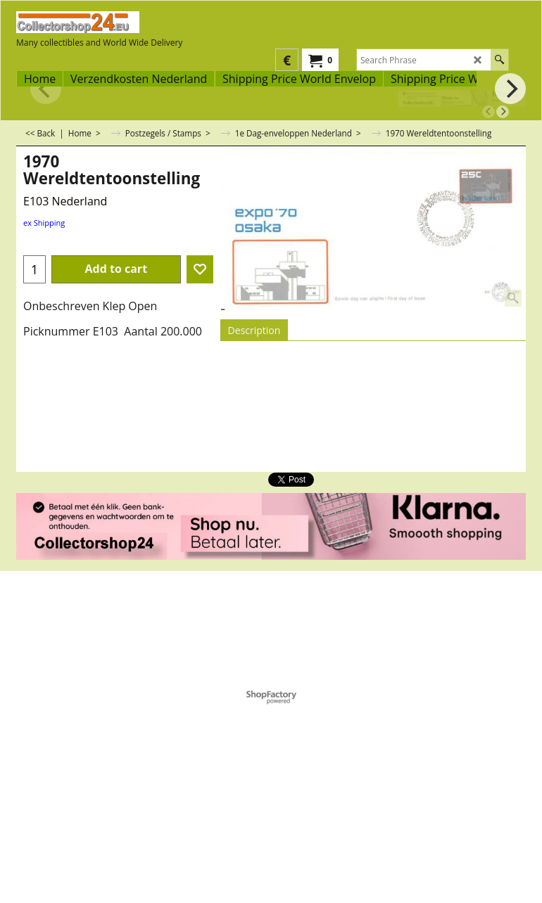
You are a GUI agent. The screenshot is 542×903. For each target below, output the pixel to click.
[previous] (488, 111)
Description (254, 330)
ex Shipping (44, 222)
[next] (502, 111)
